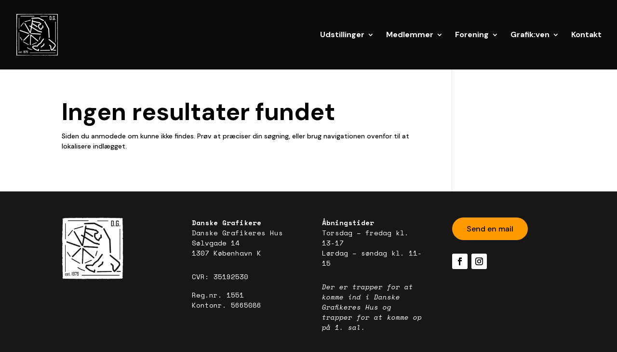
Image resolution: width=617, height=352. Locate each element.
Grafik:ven (530, 35)
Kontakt (586, 35)
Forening (472, 35)
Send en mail (490, 229)
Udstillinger (342, 35)
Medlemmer (409, 35)
